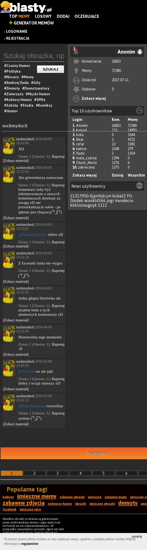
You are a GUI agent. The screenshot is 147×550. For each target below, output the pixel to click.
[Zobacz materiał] (16, 161)
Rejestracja (17, 38)
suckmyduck (14, 125)
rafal (80, 144)
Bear (80, 139)
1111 (102, 205)
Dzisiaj (117, 175)
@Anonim (26, 371)
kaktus (81, 149)
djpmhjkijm (100, 196)
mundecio (124, 200)
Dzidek (76, 200)
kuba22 (119, 196)
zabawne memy (116, 497)
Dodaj (63, 16)
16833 (116, 61)
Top (19, 16)
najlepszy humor (60, 504)
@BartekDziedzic (32, 234)
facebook (9, 509)
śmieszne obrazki (102, 504)
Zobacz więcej (94, 98)
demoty (128, 502)
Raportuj (58, 157)
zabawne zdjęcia (24, 502)
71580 (116, 71)
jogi (110, 200)
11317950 (79, 196)
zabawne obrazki (72, 497)
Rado (80, 153)
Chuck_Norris (86, 163)
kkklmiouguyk (83, 205)
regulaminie (29, 544)
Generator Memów (31, 23)
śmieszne (95, 497)
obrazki (80, 504)
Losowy (43, 16)
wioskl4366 (95, 200)
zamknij (136, 536)
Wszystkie (136, 175)
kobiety (8, 497)
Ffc (130, 196)
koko (80, 135)
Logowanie (16, 31)
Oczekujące (87, 16)
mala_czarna (86, 158)
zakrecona (86, 167)
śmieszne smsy (30, 509)
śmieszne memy (37, 496)
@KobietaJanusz (31, 406)
